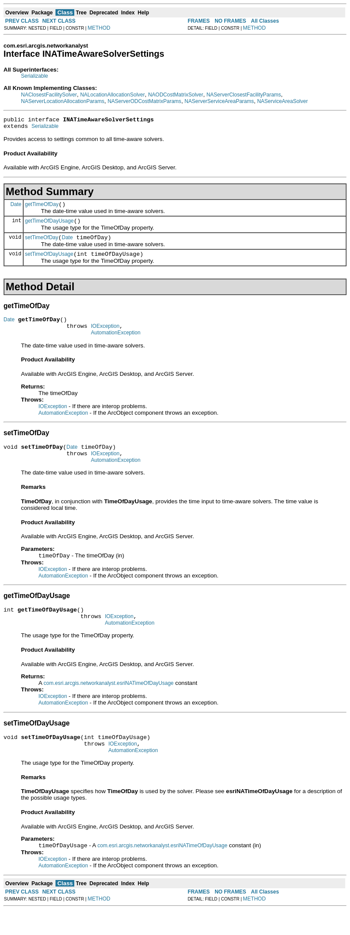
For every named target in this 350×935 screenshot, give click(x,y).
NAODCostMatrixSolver (175, 95)
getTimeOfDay (42, 208)
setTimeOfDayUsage (49, 262)
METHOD (99, 28)
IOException (105, 336)
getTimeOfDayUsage (49, 226)
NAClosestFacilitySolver (49, 95)
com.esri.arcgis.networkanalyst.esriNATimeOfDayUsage (108, 704)
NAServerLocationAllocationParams (62, 101)
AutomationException (115, 344)
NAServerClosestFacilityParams (243, 95)
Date (15, 208)
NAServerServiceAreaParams (219, 101)
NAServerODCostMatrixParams (144, 101)
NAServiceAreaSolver (282, 101)
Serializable (34, 76)
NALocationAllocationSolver (112, 95)
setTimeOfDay (41, 244)
